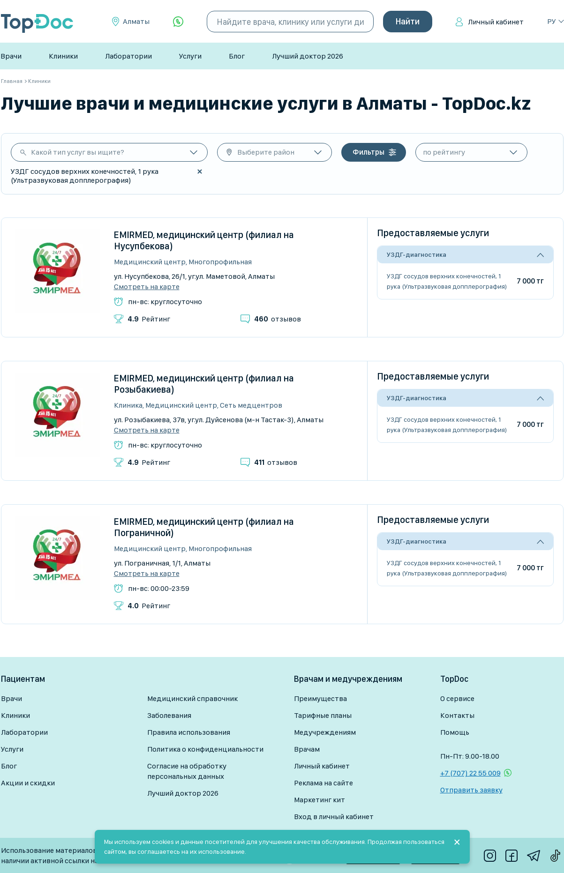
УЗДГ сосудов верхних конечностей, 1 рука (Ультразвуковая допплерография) (447, 281)
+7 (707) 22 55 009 (470, 773)
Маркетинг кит (319, 799)
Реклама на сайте (323, 782)
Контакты (457, 715)
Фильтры (368, 152)
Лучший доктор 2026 (307, 56)
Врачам (307, 749)
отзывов (277, 318)
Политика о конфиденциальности (205, 749)
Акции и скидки (28, 782)
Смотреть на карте (147, 287)
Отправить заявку (471, 789)
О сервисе (457, 698)
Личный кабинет (496, 21)
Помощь (454, 732)
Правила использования (188, 732)
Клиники (63, 56)
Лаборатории (128, 56)
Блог (237, 56)
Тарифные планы (323, 715)
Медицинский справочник (192, 698)
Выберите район (265, 152)
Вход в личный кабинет (334, 816)
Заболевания (169, 715)
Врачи (11, 56)
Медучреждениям (325, 732)
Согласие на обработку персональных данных (186, 771)
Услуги (190, 56)
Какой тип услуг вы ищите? (77, 152)
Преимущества (320, 698)
